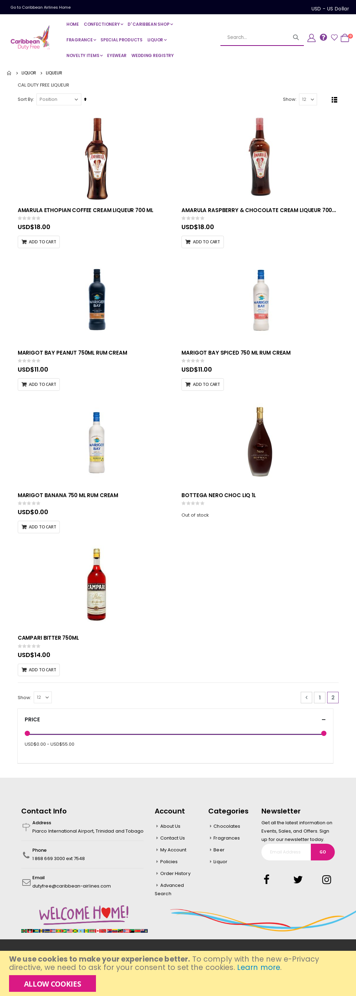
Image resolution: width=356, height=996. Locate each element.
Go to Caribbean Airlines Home (40, 7)
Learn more (258, 967)
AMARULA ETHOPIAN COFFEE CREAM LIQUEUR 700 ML (87, 211)
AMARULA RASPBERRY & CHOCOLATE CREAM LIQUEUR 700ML (261, 211)
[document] (179, 973)
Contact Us (172, 840)
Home (9, 73)
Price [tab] (175, 722)
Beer (218, 852)
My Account (173, 852)
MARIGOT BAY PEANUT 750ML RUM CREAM (74, 354)
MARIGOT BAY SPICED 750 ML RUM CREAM (237, 354)
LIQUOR (29, 73)
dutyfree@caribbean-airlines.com (71, 888)
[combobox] (254, 37)
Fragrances (226, 840)
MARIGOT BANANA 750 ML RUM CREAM (69, 497)
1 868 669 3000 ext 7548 (58, 861)
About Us (170, 829)
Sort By (26, 100)
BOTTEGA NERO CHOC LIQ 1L (220, 497)
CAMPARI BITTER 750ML (49, 640)
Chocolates (226, 829)
